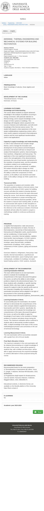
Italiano (5, 31)
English (12, 31)
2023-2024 (19, 23)
